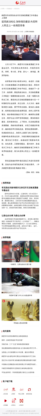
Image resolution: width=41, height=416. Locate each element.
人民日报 (5, 390)
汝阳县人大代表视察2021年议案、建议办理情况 (18, 352)
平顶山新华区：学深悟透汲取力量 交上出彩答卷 (18, 372)
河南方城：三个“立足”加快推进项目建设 (15, 344)
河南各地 (16, 8)
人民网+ (13, 390)
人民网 (2, 8)
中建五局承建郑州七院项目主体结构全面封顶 (17, 368)
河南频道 (9, 8)
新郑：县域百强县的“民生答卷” (12, 340)
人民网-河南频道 (29, 31)
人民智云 (13, 401)
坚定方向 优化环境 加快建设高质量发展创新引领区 (19, 360)
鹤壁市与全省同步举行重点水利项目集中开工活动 (19, 356)
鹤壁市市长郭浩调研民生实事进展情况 (15, 336)
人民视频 (5, 401)
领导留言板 (29, 390)
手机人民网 (21, 390)
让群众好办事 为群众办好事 (13, 216)
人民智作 (21, 401)
